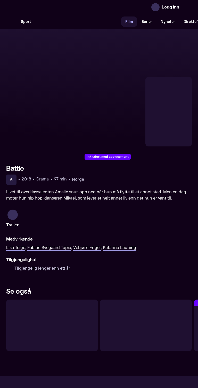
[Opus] (146, 272)
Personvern (155, 344)
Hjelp (107, 344)
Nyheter (168, 22)
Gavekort (89, 344)
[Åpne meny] (187, 7)
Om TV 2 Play (45, 344)
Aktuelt (70, 344)
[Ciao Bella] (52, 272)
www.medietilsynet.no (130, 362)
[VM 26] (78, 21)
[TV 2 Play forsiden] (45, 7)
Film (129, 22)
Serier (147, 22)
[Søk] (11, 21)
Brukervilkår (128, 344)
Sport (26, 22)
